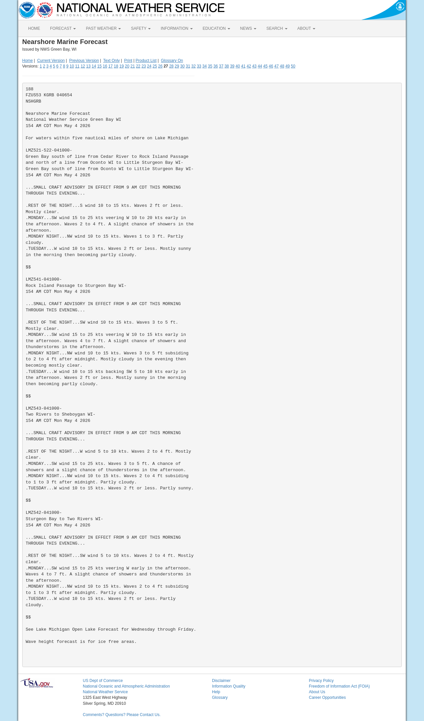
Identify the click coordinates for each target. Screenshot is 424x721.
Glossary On (172, 60)
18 (116, 66)
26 (160, 66)
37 (221, 66)
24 (149, 66)
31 (188, 66)
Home (27, 60)
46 (271, 66)
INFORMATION (176, 28)
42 (248, 66)
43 (254, 66)
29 (177, 66)
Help (216, 692)
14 (94, 66)
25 (155, 66)
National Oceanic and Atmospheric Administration (126, 686)
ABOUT (306, 28)
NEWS (248, 28)
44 (260, 66)
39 (232, 66)
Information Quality (228, 686)
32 (193, 66)
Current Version (51, 60)
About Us (317, 692)
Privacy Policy (321, 680)
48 (282, 66)
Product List (145, 60)
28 (171, 66)
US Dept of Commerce (103, 680)
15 (99, 66)
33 (199, 66)
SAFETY (141, 28)
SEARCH (276, 28)
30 (182, 66)
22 (138, 66)
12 (82, 66)
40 (238, 66)
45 (265, 66)
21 (133, 66)
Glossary (220, 697)
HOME (34, 28)
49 (287, 66)
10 (72, 66)
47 (276, 66)
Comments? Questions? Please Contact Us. (122, 714)
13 (88, 66)
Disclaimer (221, 680)
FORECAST (63, 28)
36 (215, 66)
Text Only (111, 60)
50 (293, 66)
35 (210, 66)
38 (227, 66)
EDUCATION (216, 28)
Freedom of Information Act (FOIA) (339, 686)
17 (110, 66)
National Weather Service (105, 692)
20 (127, 66)
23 (143, 66)
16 (105, 66)
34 (204, 66)
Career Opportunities (327, 697)
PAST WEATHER (103, 28)
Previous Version (84, 60)
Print (128, 60)
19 (121, 66)
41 (243, 66)
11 (77, 66)
